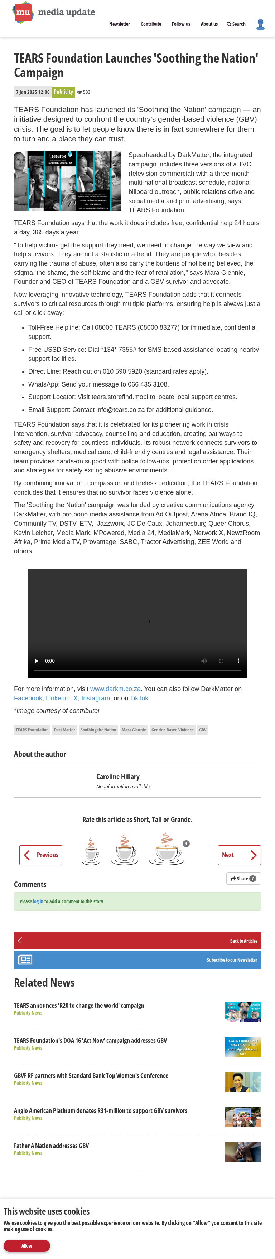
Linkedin (58, 698)
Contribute (151, 23)
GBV (203, 729)
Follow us (181, 23)
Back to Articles (243, 941)
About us (209, 23)
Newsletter (119, 23)
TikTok (139, 698)
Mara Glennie (134, 729)
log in (38, 901)
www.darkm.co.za (115, 688)
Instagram (95, 698)
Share (243, 878)
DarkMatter (64, 729)
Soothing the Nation (98, 729)
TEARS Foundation (32, 729)
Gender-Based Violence (172, 729)
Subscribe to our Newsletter (232, 960)
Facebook (28, 698)
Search (236, 23)
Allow (26, 1245)
